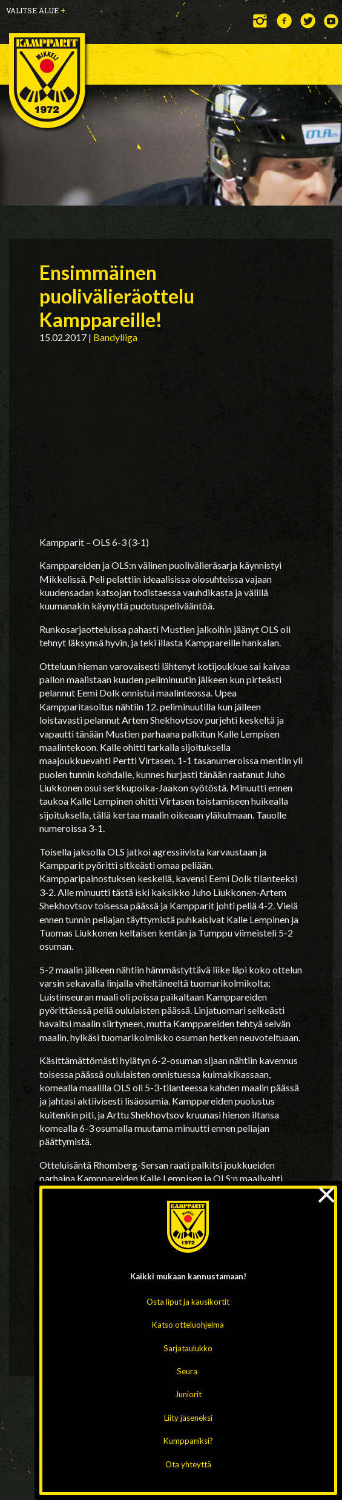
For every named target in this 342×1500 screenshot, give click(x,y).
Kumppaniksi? (188, 1441)
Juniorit (188, 1394)
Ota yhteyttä (188, 1464)
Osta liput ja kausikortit (187, 1302)
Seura (187, 1371)
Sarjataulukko (187, 1348)
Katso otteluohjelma (188, 1325)
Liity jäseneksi (188, 1418)
